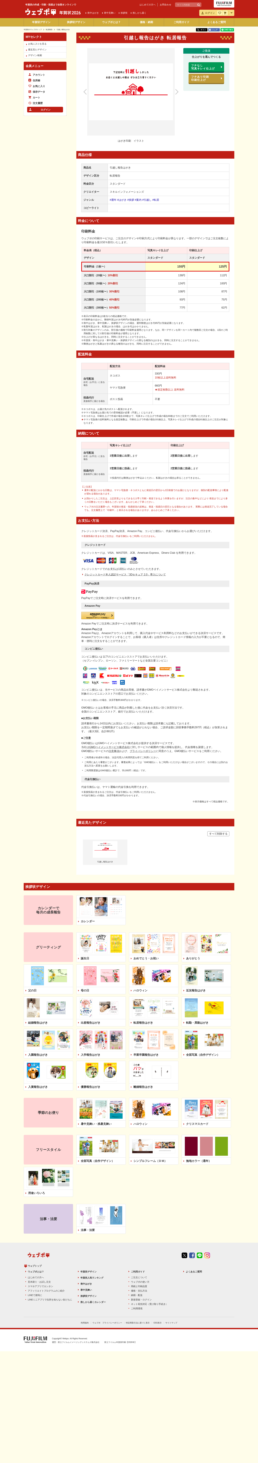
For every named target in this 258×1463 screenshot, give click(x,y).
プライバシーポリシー (143, 751)
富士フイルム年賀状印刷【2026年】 (120, 1336)
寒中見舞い (86, 1284)
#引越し (147, 199)
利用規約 (85, 1317)
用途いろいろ (36, 1193)
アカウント (39, 74)
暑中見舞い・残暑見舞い (96, 1124)
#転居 (155, 199)
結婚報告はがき (38, 1022)
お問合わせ (165, 4)
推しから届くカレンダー (93, 1296)
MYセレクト (34, 37)
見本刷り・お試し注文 (39, 1276)
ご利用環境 (136, 1302)
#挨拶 (130, 199)
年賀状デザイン (41, 22)
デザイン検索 (35, 55)
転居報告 (49, 29)
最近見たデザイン (37, 49)
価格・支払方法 (139, 1285)
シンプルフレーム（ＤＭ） (150, 1161)
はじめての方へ (148, 4)
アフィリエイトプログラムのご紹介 (46, 1285)
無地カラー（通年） (198, 1161)
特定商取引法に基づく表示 (138, 1317)
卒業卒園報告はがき (146, 1054)
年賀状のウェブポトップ (33, 29)
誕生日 (85, 958)
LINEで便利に (35, 1289)
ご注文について (139, 1271)
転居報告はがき (143, 1022)
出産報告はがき (90, 1022)
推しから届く (139, 13)
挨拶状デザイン (76, 22)
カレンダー (88, 921)
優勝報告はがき (90, 1086)
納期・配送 (136, 1289)
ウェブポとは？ (111, 22)
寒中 (110, 13)
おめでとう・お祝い (146, 958)
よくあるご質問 (216, 22)
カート (36, 97)
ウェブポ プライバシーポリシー (107, 1317)
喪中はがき (86, 1278)
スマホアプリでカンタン (40, 1280)
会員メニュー (34, 66)
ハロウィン (140, 990)
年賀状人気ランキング (91, 1272)
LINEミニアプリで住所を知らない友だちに (50, 1294)
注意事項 (114, 751)
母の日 (85, 990)
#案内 (138, 199)
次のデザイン (173, 92)
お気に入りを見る (37, 43)
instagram (207, 1261)
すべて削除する (218, 833)
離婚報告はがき (143, 1086)
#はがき (122, 199)
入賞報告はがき (38, 1086)
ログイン (46, 109)
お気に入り (39, 86)
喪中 (93, 13)
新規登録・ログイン (141, 1294)
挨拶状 (124, 13)
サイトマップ (171, 1317)
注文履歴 (38, 103)
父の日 (32, 990)
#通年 (113, 199)
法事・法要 (88, 1230)
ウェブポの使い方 (140, 1276)
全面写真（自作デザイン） (203, 1054)
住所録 (36, 80)
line (199, 1261)
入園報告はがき (38, 1054)
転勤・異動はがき (197, 1022)
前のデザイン (88, 92)
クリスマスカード (197, 1124)
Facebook (192, 1261)
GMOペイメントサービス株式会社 (109, 747)
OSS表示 (158, 1317)
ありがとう (193, 958)
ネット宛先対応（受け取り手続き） (149, 1298)
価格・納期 (146, 22)
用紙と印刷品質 (139, 1280)
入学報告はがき (90, 1054)
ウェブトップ (35, 1260)
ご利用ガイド (181, 22)
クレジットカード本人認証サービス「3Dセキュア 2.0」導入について (125, 574)
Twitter (184, 1261)
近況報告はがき (196, 990)
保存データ (39, 91)
